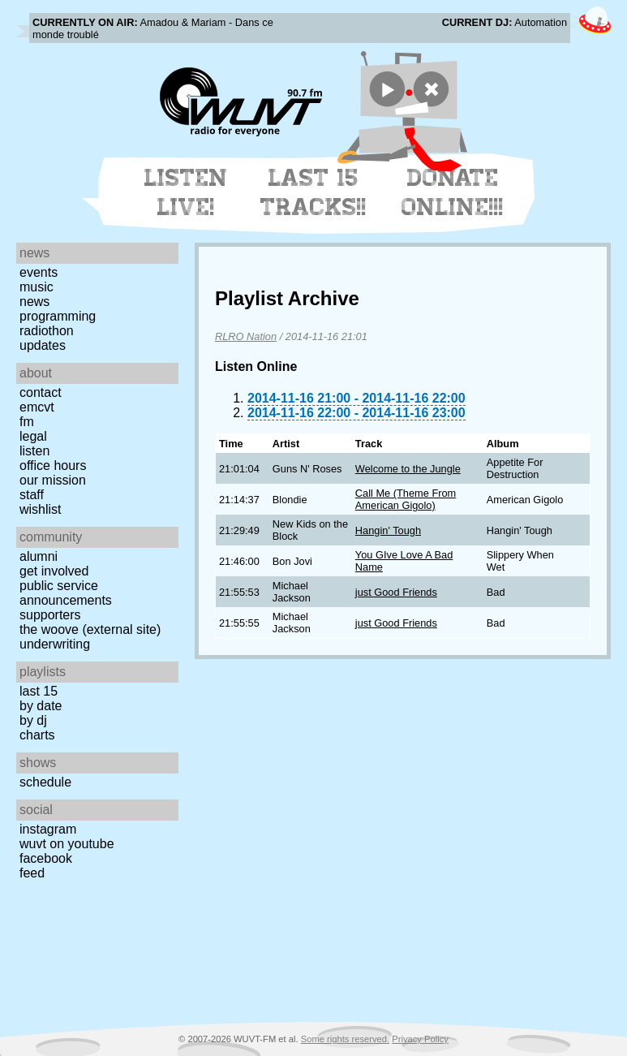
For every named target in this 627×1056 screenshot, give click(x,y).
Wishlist (40, 509)
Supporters (50, 615)
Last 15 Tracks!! (313, 192)
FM (26, 422)
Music (36, 287)
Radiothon (46, 331)
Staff (31, 495)
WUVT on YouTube (66, 844)
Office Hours (52, 465)
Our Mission (52, 480)
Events (38, 272)
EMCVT (36, 407)
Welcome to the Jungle (408, 469)
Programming (57, 316)
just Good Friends (396, 592)
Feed (32, 873)
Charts (37, 735)
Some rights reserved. (345, 1039)
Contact (40, 392)
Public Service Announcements (65, 593)
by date (40, 706)
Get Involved (53, 571)
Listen (34, 451)
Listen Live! (186, 192)
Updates (42, 345)
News (34, 301)
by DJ (33, 720)
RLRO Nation (246, 336)
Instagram (47, 829)
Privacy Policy (420, 1039)
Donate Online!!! (453, 192)
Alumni (38, 556)
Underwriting (54, 644)
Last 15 (38, 691)
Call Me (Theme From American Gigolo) (405, 499)
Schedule (45, 782)
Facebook (45, 858)
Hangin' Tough (388, 530)
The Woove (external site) (90, 629)
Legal (33, 436)
